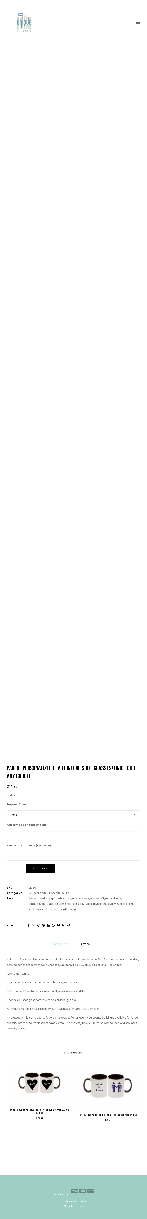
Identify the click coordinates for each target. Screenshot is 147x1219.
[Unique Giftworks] (73, 22)
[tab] (87, 946)
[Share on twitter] (33, 925)
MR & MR (35, 893)
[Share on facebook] (28, 925)
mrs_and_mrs (80, 898)
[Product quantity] (15, 869)
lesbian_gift (64, 898)
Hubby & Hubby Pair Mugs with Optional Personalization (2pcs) (39, 1111)
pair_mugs (103, 903)
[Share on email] (68, 925)
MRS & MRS (63, 893)
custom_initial (38, 909)
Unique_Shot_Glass (41, 903)
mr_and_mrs (113, 898)
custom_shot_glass (66, 903)
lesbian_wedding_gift (42, 898)
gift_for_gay (71, 909)
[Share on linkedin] (48, 925)
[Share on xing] (63, 925)
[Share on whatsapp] (53, 925)
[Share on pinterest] (43, 925)
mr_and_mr (55, 909)
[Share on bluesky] (58, 925)
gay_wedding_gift (122, 903)
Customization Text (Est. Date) (29, 845)
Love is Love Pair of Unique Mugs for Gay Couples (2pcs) (108, 1115)
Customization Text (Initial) (27, 825)
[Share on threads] (38, 925)
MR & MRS (48, 893)
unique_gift (97, 898)
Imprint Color (16, 804)
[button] (138, 22)
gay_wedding (88, 903)
